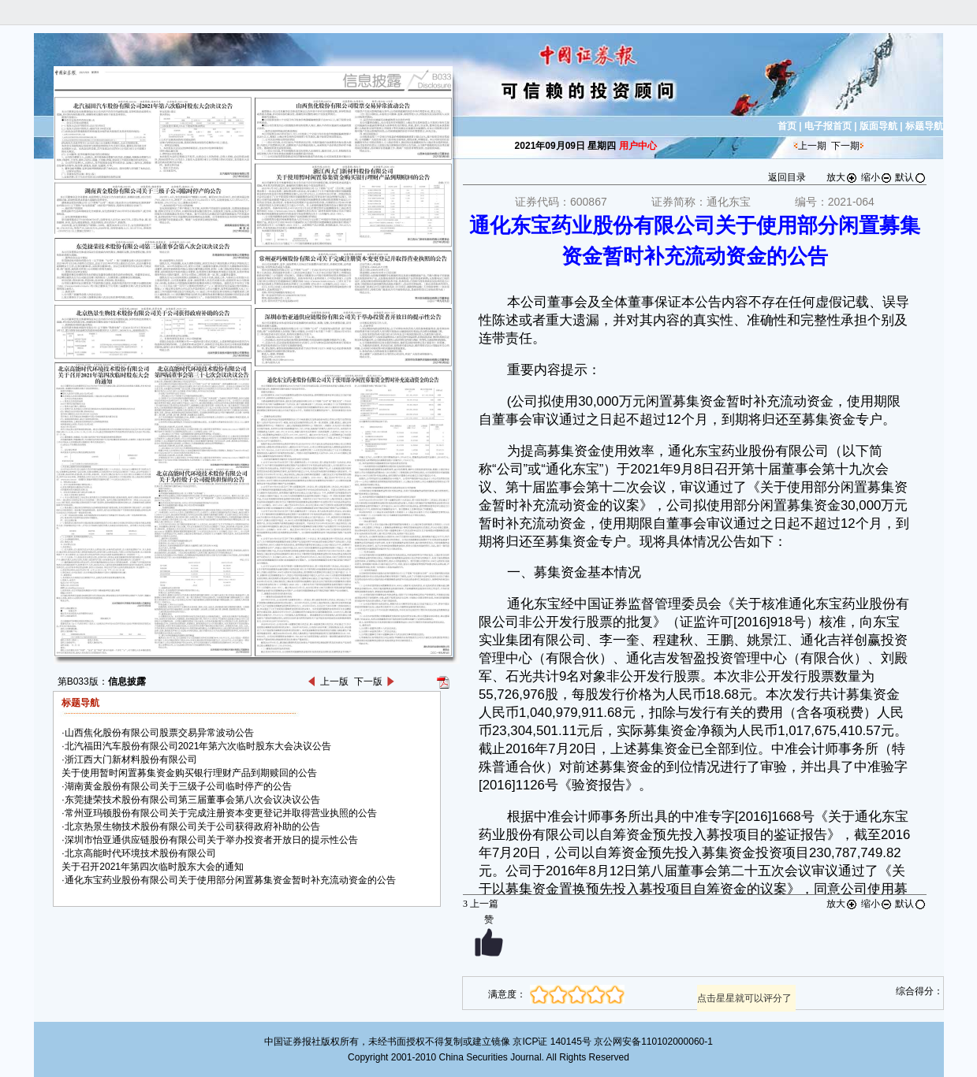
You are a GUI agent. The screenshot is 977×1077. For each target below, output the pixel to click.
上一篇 (480, 903)
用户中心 (638, 145)
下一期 (845, 145)
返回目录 (787, 177)
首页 (786, 126)
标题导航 (924, 126)
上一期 (812, 145)
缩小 (877, 177)
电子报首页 (828, 126)
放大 (842, 177)
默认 (911, 177)
